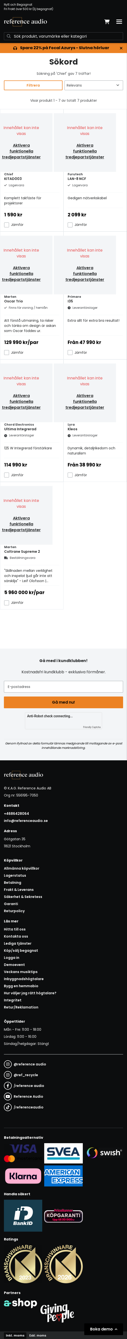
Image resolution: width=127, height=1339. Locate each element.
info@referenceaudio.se (26, 820)
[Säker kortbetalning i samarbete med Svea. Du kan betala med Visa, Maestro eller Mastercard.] (23, 1153)
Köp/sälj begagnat (21, 950)
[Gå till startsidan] (25, 21)
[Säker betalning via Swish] (104, 1153)
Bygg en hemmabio (21, 986)
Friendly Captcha (92, 727)
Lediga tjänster (18, 943)
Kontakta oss (16, 936)
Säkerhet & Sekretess (23, 896)
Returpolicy (14, 910)
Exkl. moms (37, 1335)
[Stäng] (121, 48)
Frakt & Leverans (19, 889)
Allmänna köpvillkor (21, 868)
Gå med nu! (63, 702)
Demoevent (14, 964)
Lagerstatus (15, 875)
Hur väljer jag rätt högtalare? (30, 993)
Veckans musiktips (21, 971)
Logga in (11, 957)
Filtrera (33, 85)
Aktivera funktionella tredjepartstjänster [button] (21, 151)
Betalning (12, 882)
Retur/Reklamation (21, 1007)
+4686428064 (16, 813)
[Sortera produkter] (93, 85)
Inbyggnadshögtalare (24, 978)
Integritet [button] (12, 1000)
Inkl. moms (15, 1335)
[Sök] (63, 36)
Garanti (11, 903)
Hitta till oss (15, 929)
